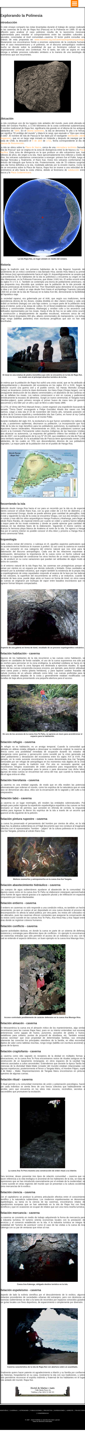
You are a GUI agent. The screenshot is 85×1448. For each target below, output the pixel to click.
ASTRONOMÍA (24, 1410)
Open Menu (74, 3)
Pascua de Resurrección (12, 143)
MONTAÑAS (4, 1410)
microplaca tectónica (66, 147)
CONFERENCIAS (43, 1413)
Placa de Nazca (33, 147)
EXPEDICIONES (59, 1410)
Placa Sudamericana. (21, 172)
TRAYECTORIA (80, 1410)
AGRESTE (70, 1410)
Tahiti (16, 130)
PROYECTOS (48, 1410)
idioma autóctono (35, 130)
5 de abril (37, 140)
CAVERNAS (13, 1410)
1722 (48, 140)
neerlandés (73, 135)
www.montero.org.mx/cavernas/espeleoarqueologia (59, 39)
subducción (73, 170)
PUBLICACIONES (36, 1410)
